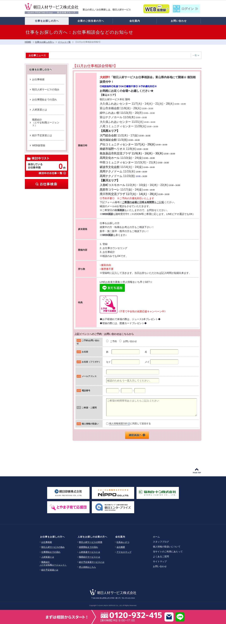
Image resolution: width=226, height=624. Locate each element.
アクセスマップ (124, 552)
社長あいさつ (123, 542)
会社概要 (121, 547)
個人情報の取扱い (90, 424)
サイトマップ (160, 561)
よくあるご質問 (161, 556)
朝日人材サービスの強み (53, 547)
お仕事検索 (46, 184)
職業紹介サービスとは (89, 557)
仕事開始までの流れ (50, 552)
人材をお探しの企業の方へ (92, 536)
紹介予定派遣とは (49, 570)
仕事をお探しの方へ (44, 42)
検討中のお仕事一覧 (52, 173)
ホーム (156, 536)
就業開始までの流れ (88, 547)
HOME (28, 42)
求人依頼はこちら (87, 567)
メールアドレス (89, 376)
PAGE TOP (197, 473)
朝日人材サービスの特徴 (90, 542)
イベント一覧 (64, 42)
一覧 (196, 55)
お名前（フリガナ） (91, 362)
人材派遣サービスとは (89, 552)
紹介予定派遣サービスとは (91, 562)
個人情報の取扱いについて (166, 546)
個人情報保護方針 (118, 423)
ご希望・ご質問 (89, 407)
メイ (147, 362)
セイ (108, 362)
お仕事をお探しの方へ (52, 536)
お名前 (85, 352)
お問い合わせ (160, 566)
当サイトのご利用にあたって (168, 551)
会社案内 (120, 536)
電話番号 (86, 390)
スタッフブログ (161, 541)
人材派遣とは (47, 557)
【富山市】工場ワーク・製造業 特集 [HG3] (74, 55)
